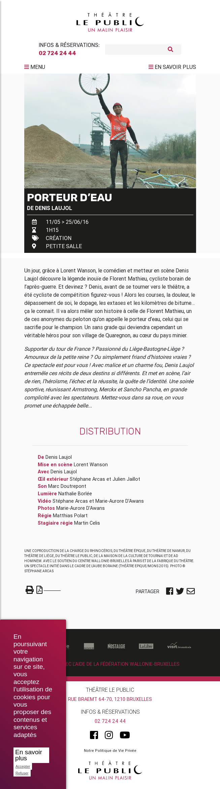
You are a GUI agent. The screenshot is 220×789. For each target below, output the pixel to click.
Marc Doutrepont (67, 489)
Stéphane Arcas (87, 482)
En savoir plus (28, 755)
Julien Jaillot (126, 482)
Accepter (22, 766)
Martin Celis (87, 525)
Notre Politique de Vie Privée (110, 753)
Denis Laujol (53, 210)
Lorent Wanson (91, 467)
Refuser (22, 773)
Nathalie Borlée (75, 496)
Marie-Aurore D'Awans (119, 504)
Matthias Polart (70, 518)
